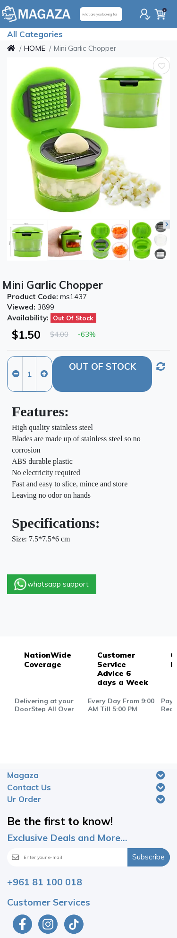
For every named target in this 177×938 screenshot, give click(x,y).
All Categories (35, 34)
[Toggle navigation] (160, 775)
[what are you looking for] (101, 14)
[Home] (11, 48)
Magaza (23, 775)
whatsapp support (51, 584)
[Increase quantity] (44, 374)
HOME (34, 48)
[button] (166, 224)
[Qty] (29, 374)
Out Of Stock (102, 366)
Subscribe (148, 856)
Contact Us (29, 787)
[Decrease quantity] (16, 374)
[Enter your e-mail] (78, 857)
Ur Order (24, 799)
